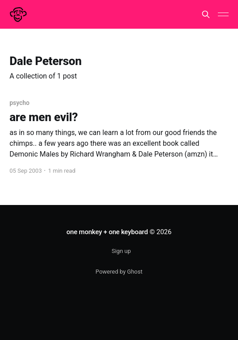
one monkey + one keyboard (107, 232)
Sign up (121, 251)
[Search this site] (206, 14)
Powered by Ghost (119, 271)
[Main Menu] (223, 14)
